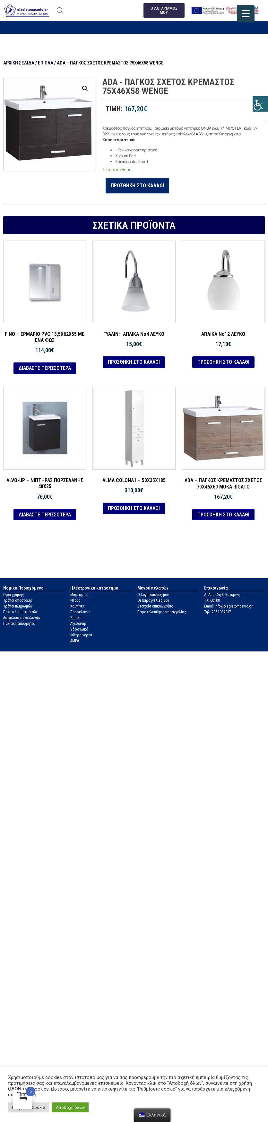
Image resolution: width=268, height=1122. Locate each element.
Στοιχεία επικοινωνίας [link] (155, 606)
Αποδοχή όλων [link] (70, 1107)
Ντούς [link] (75, 601)
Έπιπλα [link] (45, 63)
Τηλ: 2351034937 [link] (217, 612)
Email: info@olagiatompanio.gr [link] (228, 606)
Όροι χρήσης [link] (13, 595)
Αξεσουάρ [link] (78, 624)
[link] (260, 104)
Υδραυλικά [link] (79, 629)
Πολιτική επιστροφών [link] (20, 612)
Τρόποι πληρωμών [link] (17, 606)
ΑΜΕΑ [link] (74, 641)
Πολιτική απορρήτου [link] (19, 624)
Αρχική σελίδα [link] (18, 63)
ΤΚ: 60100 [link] (212, 601)
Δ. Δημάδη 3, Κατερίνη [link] (222, 595)
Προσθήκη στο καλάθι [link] (137, 186)
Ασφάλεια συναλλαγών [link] (21, 618)
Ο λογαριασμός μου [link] (153, 595)
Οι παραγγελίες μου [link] (153, 601)
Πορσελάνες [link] (80, 612)
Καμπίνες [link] (77, 606)
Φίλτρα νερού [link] (81, 635)
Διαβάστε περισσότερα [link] (45, 368)
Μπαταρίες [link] (79, 595)
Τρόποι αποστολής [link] (18, 601)
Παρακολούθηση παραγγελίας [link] (161, 612)
